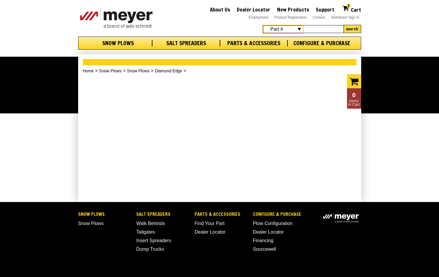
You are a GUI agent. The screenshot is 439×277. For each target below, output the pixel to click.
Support (325, 9)
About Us (220, 9)
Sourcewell (264, 249)
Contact (319, 17)
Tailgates (145, 231)
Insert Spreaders (153, 240)
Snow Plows (118, 43)
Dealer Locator (253, 9)
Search (352, 29)
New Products (293, 9)
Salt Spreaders (186, 43)
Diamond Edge (168, 71)
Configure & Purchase (321, 43)
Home (88, 71)
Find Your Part (209, 223)
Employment (258, 17)
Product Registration (290, 17)
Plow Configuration (272, 223)
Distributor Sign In (345, 17)
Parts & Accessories (253, 43)
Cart (351, 9)
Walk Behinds (150, 223)
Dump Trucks (150, 249)
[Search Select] (283, 29)
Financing (263, 240)
